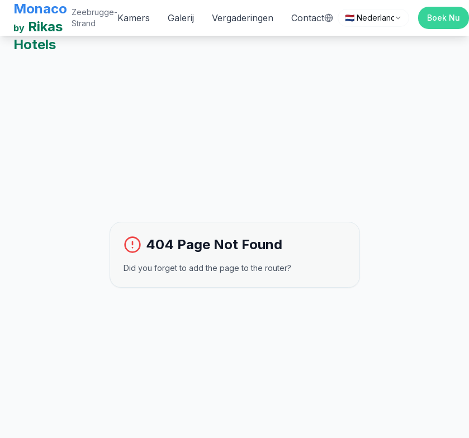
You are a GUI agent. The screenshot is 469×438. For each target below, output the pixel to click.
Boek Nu (443, 17)
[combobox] (373, 18)
